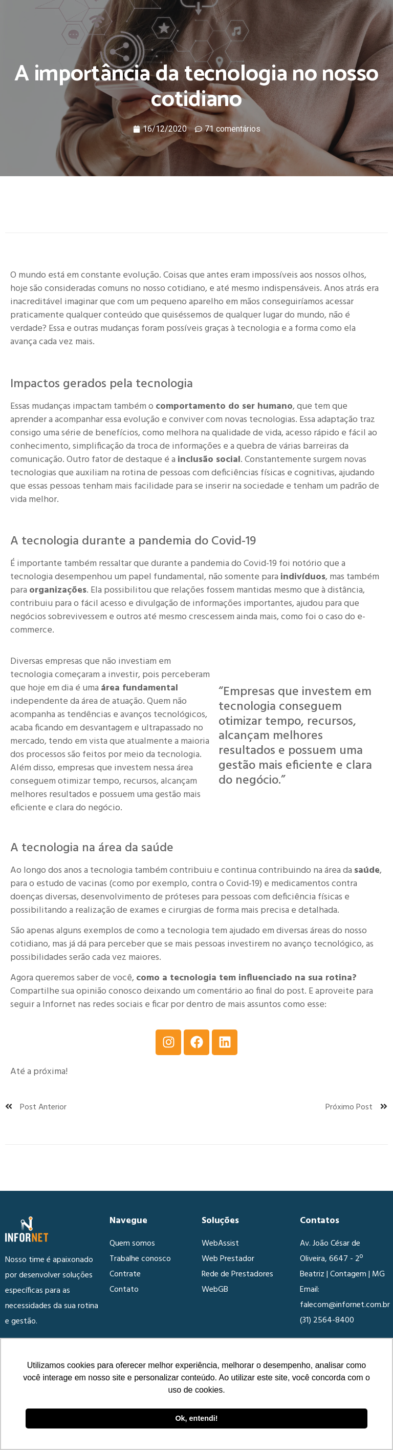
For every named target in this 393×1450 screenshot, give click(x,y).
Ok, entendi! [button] (196, 1418)
